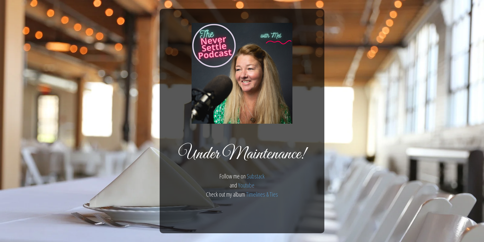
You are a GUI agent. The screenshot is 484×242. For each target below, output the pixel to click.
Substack (256, 176)
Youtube (246, 185)
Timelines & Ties (262, 194)
